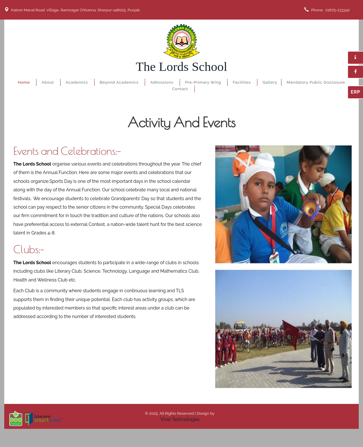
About (48, 82)
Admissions (162, 82)
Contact (180, 88)
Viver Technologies (179, 419)
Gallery (270, 82)
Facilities (242, 82)
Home (24, 82)
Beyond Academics (119, 82)
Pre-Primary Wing (203, 82)
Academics (77, 82)
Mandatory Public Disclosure (316, 82)
